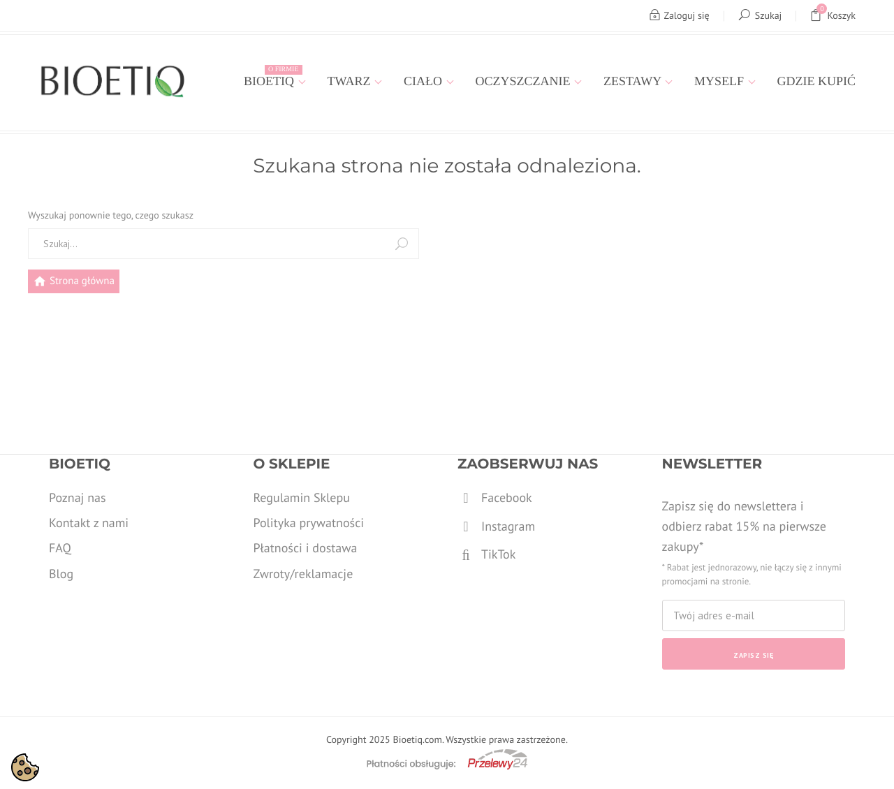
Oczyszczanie (525, 81)
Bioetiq (273, 76)
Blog (61, 574)
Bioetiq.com (417, 739)
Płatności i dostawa (306, 548)
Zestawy (633, 81)
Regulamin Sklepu (302, 497)
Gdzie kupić (816, 81)
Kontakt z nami (89, 523)
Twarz (351, 81)
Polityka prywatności (309, 523)
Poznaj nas (77, 497)
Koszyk (832, 15)
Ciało (425, 81)
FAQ (60, 548)
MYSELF (720, 81)
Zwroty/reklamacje (303, 574)
